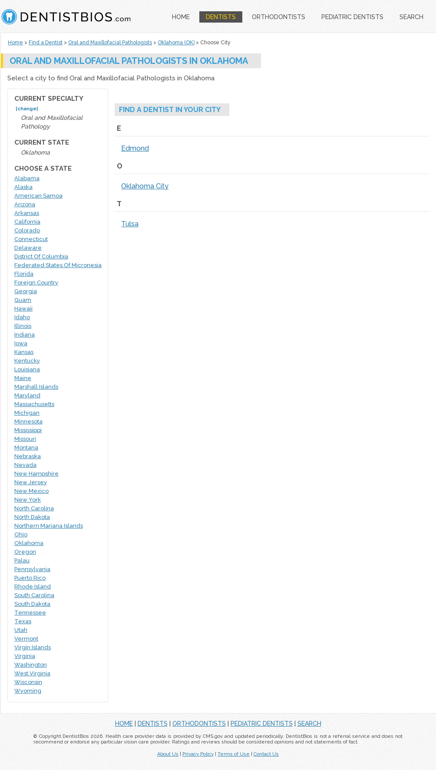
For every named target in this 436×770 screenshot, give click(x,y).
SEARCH (411, 16)
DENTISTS (221, 16)
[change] (27, 109)
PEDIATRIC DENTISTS (352, 16)
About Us (167, 754)
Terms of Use (234, 754)
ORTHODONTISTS (278, 16)
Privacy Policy (198, 754)
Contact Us (266, 754)
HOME (181, 16)
